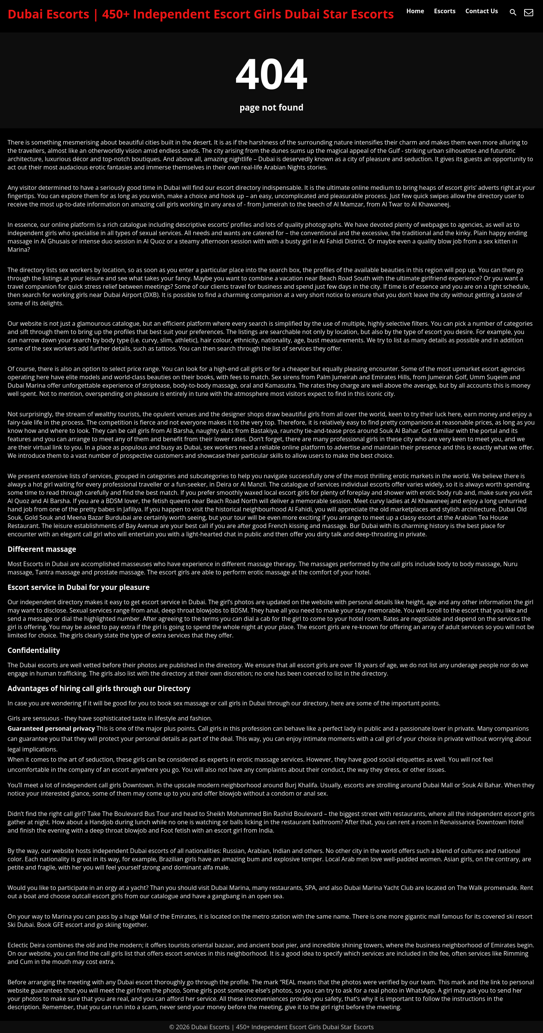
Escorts (445, 11)
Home (415, 11)
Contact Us (481, 11)
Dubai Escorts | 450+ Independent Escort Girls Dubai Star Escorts (201, 14)
